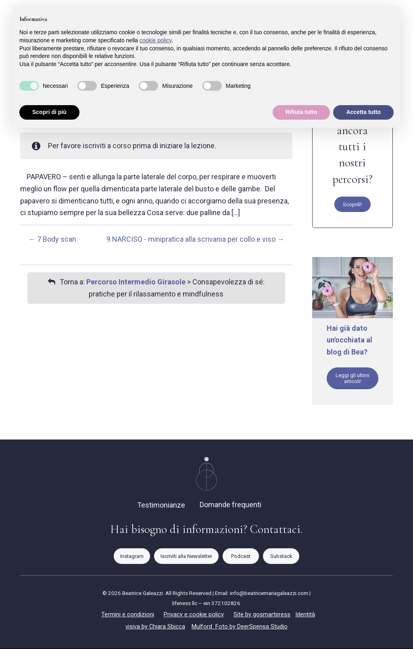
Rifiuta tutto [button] (301, 112)
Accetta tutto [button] (363, 112)
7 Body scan (52, 239)
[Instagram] (132, 557)
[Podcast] (241, 557)
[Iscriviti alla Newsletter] (186, 557)
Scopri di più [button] (49, 112)
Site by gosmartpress (262, 615)
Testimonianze (161, 506)
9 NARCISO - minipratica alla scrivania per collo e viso (195, 239)
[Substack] (281, 557)
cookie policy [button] (155, 40)
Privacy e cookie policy (194, 615)
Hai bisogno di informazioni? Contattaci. (206, 530)
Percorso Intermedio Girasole (136, 282)
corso (122, 145)
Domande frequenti (230, 506)
